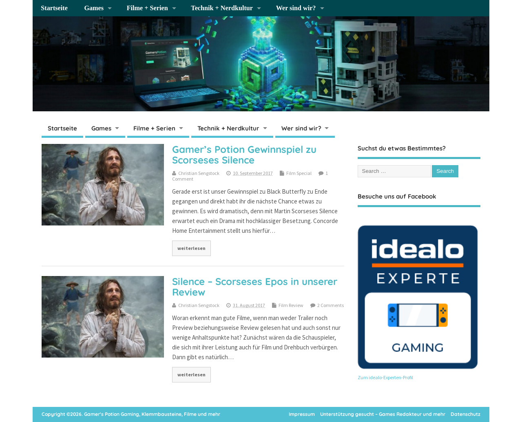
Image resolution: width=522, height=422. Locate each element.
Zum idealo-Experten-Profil (385, 377)
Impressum (302, 414)
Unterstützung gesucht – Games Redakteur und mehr (382, 414)
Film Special (299, 173)
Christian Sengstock (198, 173)
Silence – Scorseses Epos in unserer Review (254, 286)
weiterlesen (191, 248)
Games (94, 8)
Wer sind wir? (296, 8)
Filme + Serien (147, 8)
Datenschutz (465, 414)
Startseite (54, 8)
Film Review (291, 305)
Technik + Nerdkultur (222, 8)
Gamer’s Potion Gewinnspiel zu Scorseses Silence (244, 154)
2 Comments (330, 305)
